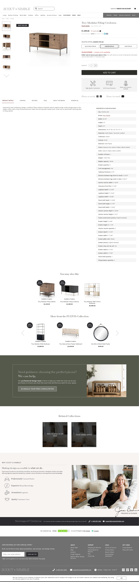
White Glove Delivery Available (126, 88)
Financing (91, 556)
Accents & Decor (52, 15)
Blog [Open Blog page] (72, 550)
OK (122, 578)
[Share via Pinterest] (97, 96)
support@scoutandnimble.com (114, 521)
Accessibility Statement (109, 555)
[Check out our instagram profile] (123, 570)
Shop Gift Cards (127, 550)
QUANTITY (84, 65)
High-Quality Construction (93, 88)
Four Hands (86, 26)
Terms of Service (110, 547)
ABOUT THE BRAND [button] (59, 100)
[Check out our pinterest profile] (127, 570)
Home (3, 18)
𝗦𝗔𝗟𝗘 (79, 15)
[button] (135, 9)
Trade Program (75, 554)
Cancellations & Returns (93, 551)
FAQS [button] (45, 100)
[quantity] (92, 65)
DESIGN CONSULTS (124, 15)
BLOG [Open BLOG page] (133, 15)
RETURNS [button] (34, 100)
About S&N (74, 547)
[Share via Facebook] (101, 96)
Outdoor (30, 15)
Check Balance (127, 547)
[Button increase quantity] (95, 65)
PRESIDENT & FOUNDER (129, 513)
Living (4, 15)
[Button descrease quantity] (90, 65)
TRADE (115, 15)
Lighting (42, 15)
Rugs (60, 15)
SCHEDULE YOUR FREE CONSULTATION (37, 389)
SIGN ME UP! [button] (32, 554)
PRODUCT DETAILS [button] (7, 100)
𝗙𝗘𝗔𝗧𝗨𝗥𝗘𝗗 (67, 15)
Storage (12, 18)
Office (37, 15)
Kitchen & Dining (13, 15)
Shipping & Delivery (94, 547)
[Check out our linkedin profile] (135, 570)
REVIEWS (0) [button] (74, 100)
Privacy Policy (109, 550)
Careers (73, 552)
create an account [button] (124, 8)
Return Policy (109, 552)
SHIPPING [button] (22, 100)
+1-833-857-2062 (96, 521)
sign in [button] (113, 8)
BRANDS (109, 15)
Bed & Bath (23, 15)
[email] (13, 554)
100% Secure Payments (109, 88)
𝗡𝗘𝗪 (73, 15)
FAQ (89, 554)
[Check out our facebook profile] (131, 570)
